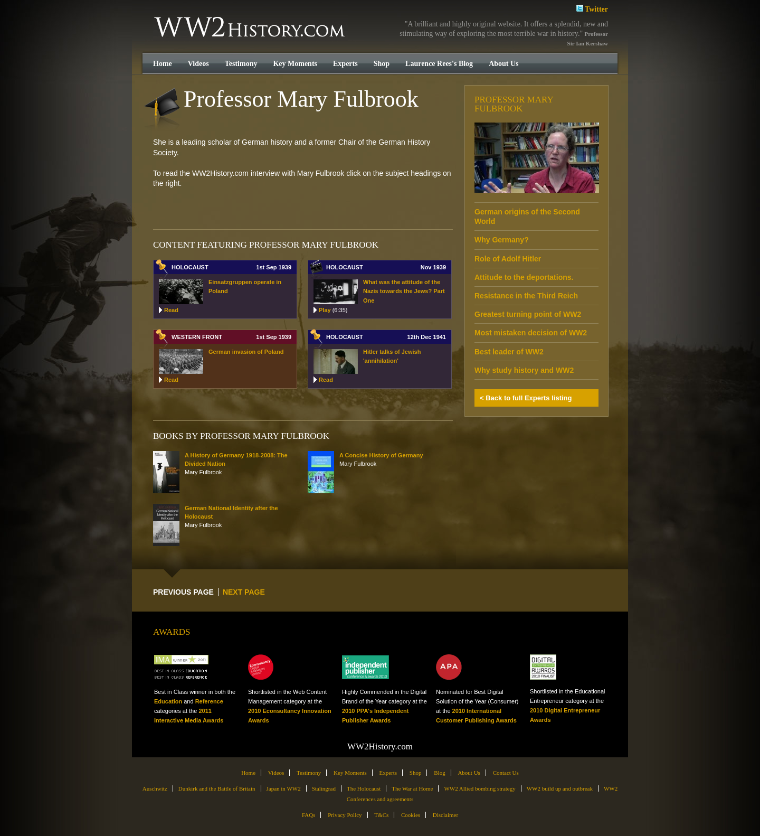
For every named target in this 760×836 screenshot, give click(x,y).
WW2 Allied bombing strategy (479, 788)
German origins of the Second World (527, 217)
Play (333, 310)
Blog (439, 772)
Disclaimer (445, 815)
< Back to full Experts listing (526, 398)
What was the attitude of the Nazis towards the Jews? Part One (404, 291)
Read (171, 310)
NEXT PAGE (244, 592)
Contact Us (506, 772)
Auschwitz (154, 788)
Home (162, 64)
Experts (345, 64)
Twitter (592, 8)
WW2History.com (250, 28)
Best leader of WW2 (509, 351)
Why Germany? (501, 240)
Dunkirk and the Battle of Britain (216, 788)
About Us (503, 64)
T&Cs (381, 815)
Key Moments (295, 64)
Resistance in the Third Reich (526, 296)
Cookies (410, 815)
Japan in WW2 (284, 788)
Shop (382, 64)
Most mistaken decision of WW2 (530, 332)
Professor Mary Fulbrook (513, 104)
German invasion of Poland (245, 352)
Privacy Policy (345, 815)
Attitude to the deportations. (523, 277)
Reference (209, 701)
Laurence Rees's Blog (439, 64)
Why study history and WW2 (524, 370)
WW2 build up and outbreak (560, 788)
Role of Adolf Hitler (507, 259)
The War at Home (412, 788)
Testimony (241, 64)
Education (168, 701)
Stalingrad (324, 788)
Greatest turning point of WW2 (527, 314)
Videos (198, 64)
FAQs (308, 815)
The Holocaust (364, 788)
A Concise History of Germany (381, 455)
